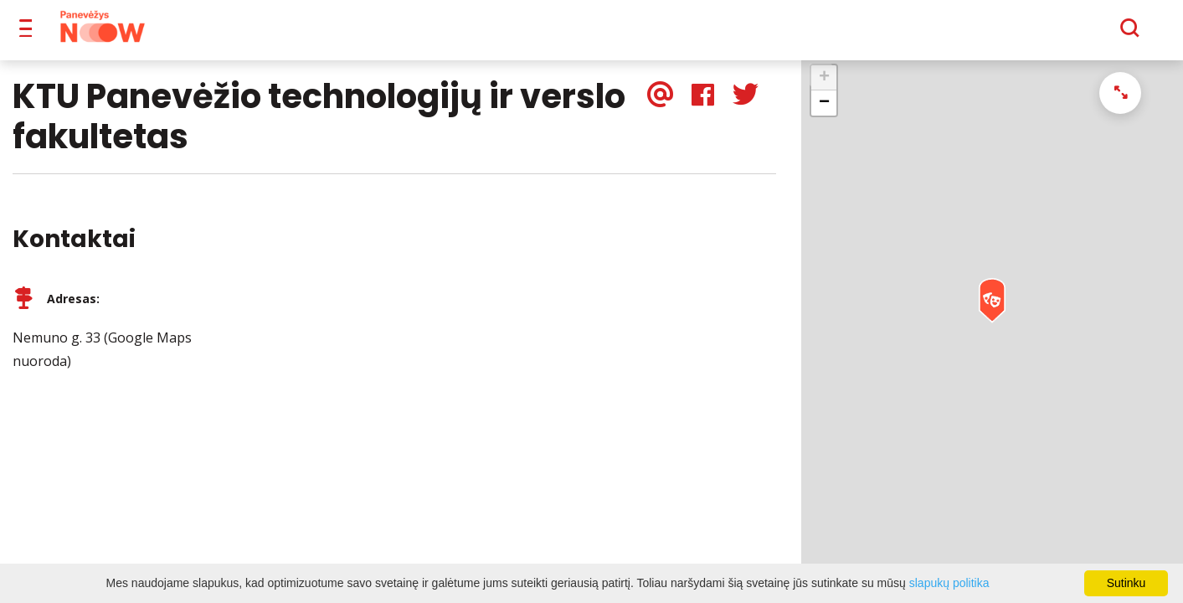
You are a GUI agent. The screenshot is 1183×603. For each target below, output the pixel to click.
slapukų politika (949, 583)
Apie (607, 33)
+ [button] (824, 89)
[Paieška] (1083, 34)
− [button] (824, 114)
